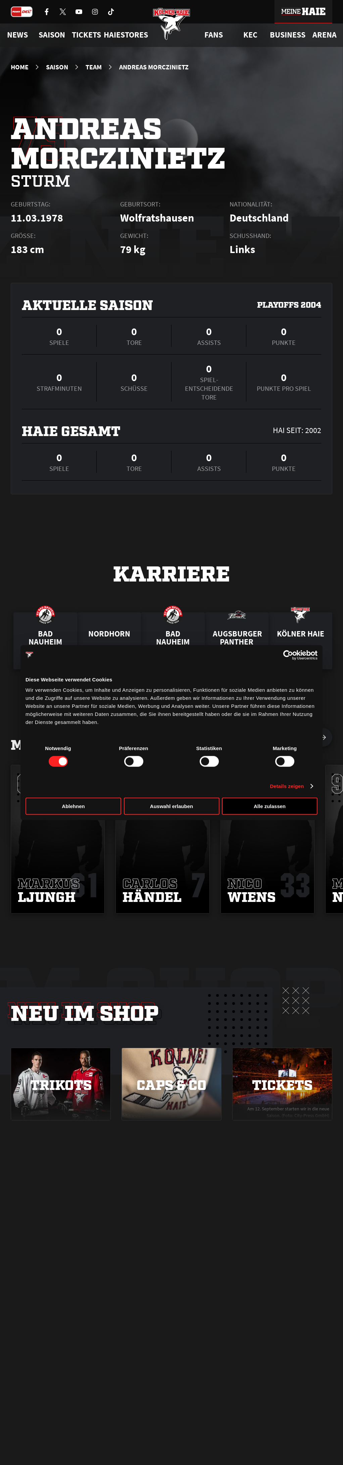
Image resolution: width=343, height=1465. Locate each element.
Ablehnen (73, 806)
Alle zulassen (270, 806)
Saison (57, 67)
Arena (324, 35)
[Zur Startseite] (171, 27)
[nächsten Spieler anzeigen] (322, 737)
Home (20, 67)
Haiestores (126, 35)
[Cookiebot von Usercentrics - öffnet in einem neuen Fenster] (288, 655)
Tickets (86, 35)
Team (94, 67)
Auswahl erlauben (171, 806)
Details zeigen (287, 786)
